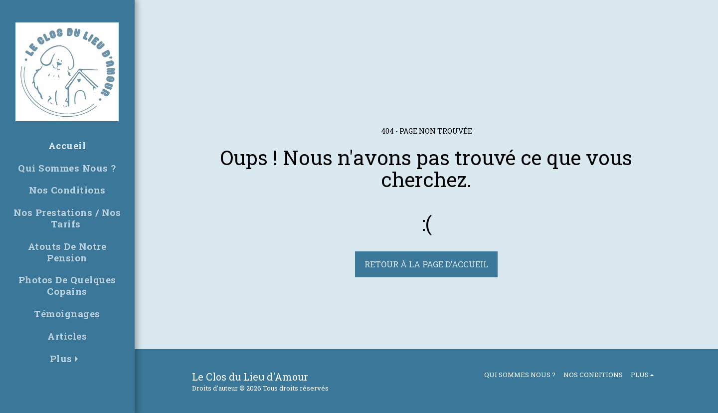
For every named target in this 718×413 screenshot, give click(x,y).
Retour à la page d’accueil (426, 264)
